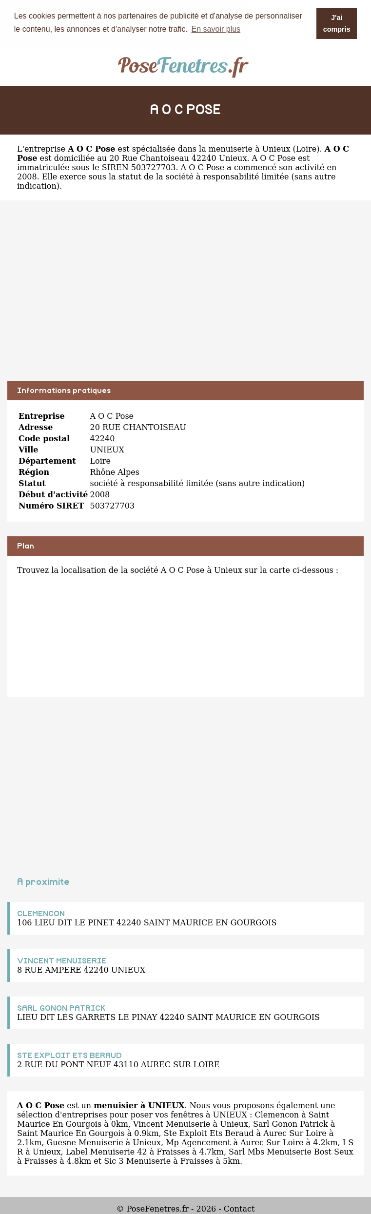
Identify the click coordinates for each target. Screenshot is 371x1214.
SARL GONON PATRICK (61, 1008)
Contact (239, 1208)
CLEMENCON (41, 913)
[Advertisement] (185, 297)
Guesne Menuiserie (84, 1142)
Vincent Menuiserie (171, 1123)
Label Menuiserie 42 (106, 1151)
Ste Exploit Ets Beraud (209, 1132)
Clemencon (276, 1114)
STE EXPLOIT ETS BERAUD (69, 1055)
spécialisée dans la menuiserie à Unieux (211, 148)
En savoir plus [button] (216, 29)
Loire (306, 148)
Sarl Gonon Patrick (290, 1123)
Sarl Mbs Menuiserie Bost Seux (291, 1151)
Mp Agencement (198, 1142)
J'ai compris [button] (337, 23)
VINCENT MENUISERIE (61, 960)
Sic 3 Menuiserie (137, 1160)
